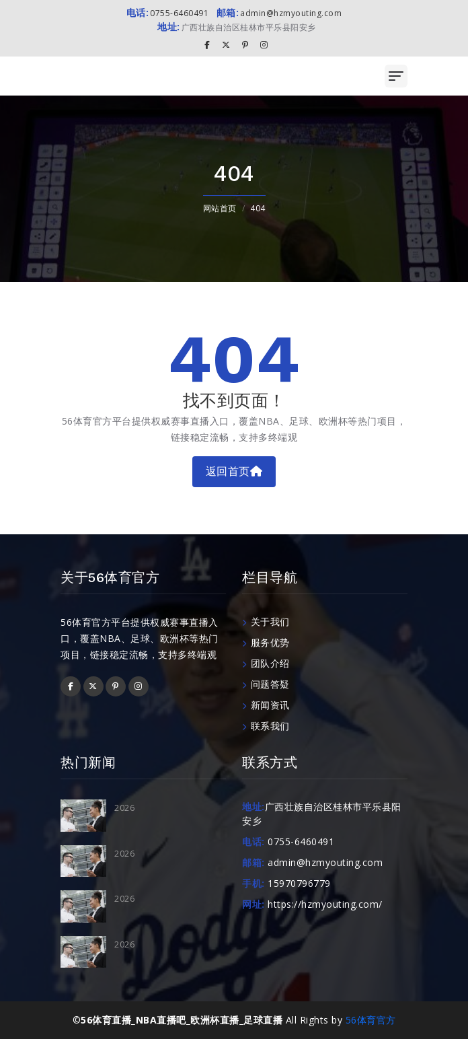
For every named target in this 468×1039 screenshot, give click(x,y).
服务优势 (266, 642)
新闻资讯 (266, 704)
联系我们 (266, 725)
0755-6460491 (167, 13)
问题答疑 (266, 684)
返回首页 (234, 471)
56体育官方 (371, 1019)
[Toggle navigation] (396, 76)
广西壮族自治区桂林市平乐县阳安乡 (236, 27)
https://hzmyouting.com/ (325, 904)
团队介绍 (266, 663)
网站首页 (220, 208)
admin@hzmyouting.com (279, 13)
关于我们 (266, 621)
